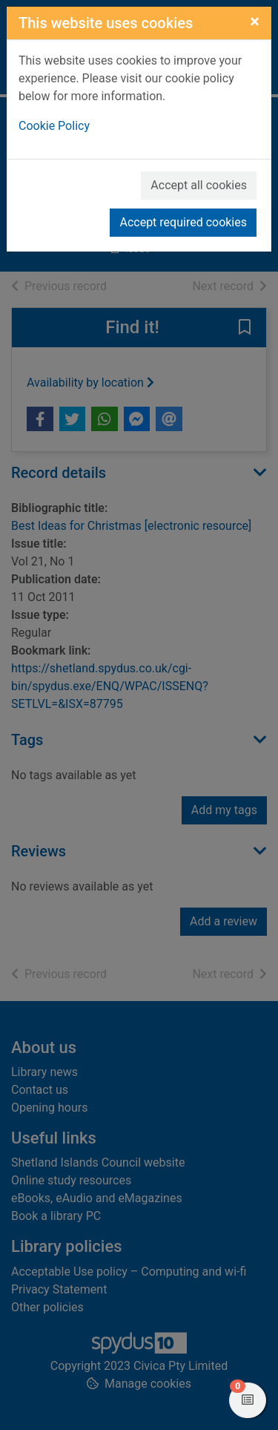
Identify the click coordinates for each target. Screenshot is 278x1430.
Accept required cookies (183, 222)
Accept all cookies (198, 185)
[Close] (254, 21)
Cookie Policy (54, 126)
